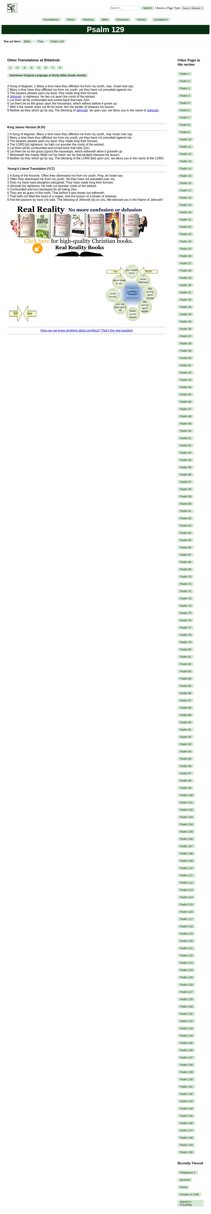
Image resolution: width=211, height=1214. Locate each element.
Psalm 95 (185, 758)
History (141, 19)
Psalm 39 (185, 350)
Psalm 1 (185, 73)
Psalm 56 (185, 474)
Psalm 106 (186, 838)
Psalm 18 (185, 197)
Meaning (88, 19)
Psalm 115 (186, 904)
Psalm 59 (185, 496)
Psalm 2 (185, 81)
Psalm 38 (185, 343)
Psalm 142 (186, 1093)
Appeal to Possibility (186, 1203)
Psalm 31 (185, 292)
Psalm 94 (185, 751)
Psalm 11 (185, 146)
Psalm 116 (186, 911)
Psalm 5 (185, 103)
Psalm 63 (185, 525)
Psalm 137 (186, 1057)
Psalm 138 (186, 1064)
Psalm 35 (185, 321)
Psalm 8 (185, 124)
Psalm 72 (185, 591)
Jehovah (15, 96)
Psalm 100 (186, 795)
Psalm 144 (186, 1108)
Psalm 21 (185, 219)
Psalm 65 (185, 540)
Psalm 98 (185, 780)
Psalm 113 (186, 889)
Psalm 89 (185, 715)
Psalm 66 (185, 547)
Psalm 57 (185, 481)
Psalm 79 (185, 642)
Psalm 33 (185, 307)
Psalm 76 (185, 620)
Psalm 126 (186, 984)
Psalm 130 (186, 1006)
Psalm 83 (185, 671)
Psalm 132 (186, 1021)
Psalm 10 (185, 139)
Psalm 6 (185, 110)
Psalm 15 (185, 175)
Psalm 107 (186, 846)
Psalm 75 (185, 613)
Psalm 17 (185, 190)
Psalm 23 (185, 234)
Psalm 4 (185, 95)
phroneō (185, 1179)
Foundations (51, 19)
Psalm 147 (186, 1130)
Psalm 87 (185, 700)
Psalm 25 (185, 248)
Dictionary (122, 19)
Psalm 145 (186, 1115)
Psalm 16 (185, 183)
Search (147, 8)
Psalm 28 (185, 270)
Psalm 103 (186, 817)
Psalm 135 (186, 1042)
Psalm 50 (185, 430)
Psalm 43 (185, 379)
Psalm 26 (185, 256)
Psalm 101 (186, 802)
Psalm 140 (186, 1079)
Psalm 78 (185, 634)
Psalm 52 (185, 445)
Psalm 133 (186, 1028)
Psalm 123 (186, 962)
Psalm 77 (185, 627)
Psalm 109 (186, 860)
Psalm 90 (185, 722)
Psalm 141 (186, 1086)
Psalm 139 (186, 1072)
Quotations (161, 19)
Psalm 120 (186, 940)
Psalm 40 (185, 358)
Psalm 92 (185, 736)
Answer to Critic (189, 1194)
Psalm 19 (185, 205)
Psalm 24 (185, 241)
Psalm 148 (186, 1137)
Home (70, 19)
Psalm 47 (185, 409)
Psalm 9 (185, 132)
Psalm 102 (186, 809)
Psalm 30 (185, 285)
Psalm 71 (185, 583)
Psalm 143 (186, 1101)
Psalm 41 (185, 365)
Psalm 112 (186, 882)
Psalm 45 (185, 394)
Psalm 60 (185, 503)
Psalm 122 (186, 955)
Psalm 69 (185, 569)
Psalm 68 (185, 562)
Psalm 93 (185, 744)
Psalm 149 (186, 1145)
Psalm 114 (186, 897)
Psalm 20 (185, 212)
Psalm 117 (186, 919)
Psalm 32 (185, 299)
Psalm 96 (185, 766)
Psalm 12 (185, 154)
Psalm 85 (185, 685)
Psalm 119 (186, 933)
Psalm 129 (57, 41)
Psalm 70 (185, 576)
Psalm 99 (185, 787)
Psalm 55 (185, 467)
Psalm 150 (186, 1152)
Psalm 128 (186, 999)
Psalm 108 (186, 853)
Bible (105, 19)
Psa (40, 41)
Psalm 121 (186, 948)
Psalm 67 (185, 554)
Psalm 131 (186, 1013)
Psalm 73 (185, 598)
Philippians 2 (187, 1172)
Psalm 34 (185, 314)
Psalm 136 (186, 1050)
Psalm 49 (185, 423)
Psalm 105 (186, 831)
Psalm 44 (185, 387)
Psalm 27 (185, 263)
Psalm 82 (185, 664)
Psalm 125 (186, 977)
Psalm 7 (185, 117)
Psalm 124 (186, 970)
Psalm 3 (185, 88)
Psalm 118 (186, 926)
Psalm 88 (185, 707)
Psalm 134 (186, 1035)
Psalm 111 (186, 875)
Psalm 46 (185, 401)
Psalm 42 (185, 372)
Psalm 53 (185, 452)
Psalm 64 (185, 532)
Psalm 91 (185, 729)
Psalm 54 (185, 460)
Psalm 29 (185, 277)
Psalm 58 (185, 489)
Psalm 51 (185, 438)
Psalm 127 (186, 991)
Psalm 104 (186, 824)
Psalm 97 (185, 773)
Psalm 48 (185, 416)
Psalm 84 (185, 678)
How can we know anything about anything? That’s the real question (86, 330)
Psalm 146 (186, 1123)
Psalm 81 (185, 656)
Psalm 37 (185, 336)
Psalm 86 (185, 693)
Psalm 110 (186, 868)
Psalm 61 (185, 511)
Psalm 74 (185, 605)
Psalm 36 (185, 328)
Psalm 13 (185, 161)
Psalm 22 (185, 226)
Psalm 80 (185, 649)
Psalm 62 (185, 518)
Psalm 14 (185, 168)
